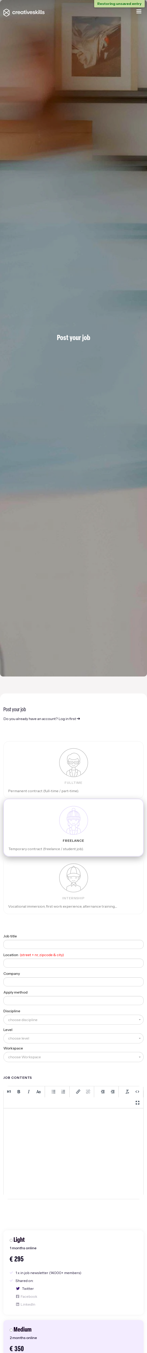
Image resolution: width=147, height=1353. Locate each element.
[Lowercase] (39, 1092)
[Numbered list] (63, 1092)
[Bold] (19, 1092)
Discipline (11, 1011)
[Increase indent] (113, 1092)
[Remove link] (88, 1092)
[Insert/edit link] (78, 1092)
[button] (73, 1020)
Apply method (15, 992)
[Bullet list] (53, 1092)
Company (11, 973)
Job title (10, 936)
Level (7, 1029)
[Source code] (137, 1092)
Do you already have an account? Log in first (41, 718)
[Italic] (29, 1092)
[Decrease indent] (103, 1092)
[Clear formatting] (127, 1092)
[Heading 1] (9, 1091)
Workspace (13, 1048)
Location (10, 955)
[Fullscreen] (137, 1103)
